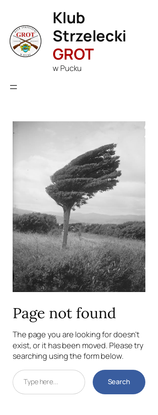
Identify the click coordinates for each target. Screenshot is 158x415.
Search (119, 381)
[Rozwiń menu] (13, 87)
